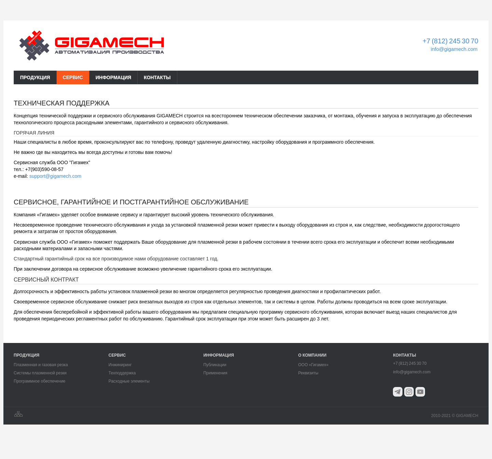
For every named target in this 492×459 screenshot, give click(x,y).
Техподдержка (122, 373)
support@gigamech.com (55, 176)
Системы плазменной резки (40, 373)
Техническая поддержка (61, 103)
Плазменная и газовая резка (41, 364)
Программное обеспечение (39, 381)
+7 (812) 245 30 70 (450, 41)
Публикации (214, 364)
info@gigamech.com (454, 49)
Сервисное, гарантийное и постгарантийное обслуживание (131, 202)
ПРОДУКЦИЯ (35, 77)
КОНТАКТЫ (157, 77)
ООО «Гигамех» (313, 364)
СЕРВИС (73, 77)
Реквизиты (308, 373)
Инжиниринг (120, 364)
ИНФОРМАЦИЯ (113, 77)
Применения (215, 373)
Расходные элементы (129, 381)
